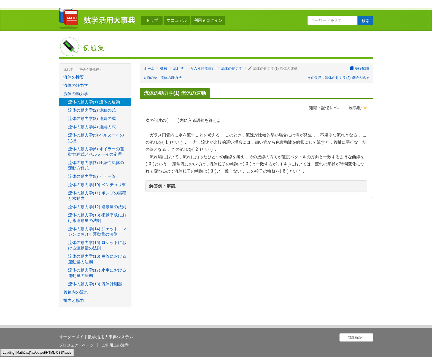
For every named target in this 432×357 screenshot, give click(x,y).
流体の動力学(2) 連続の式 (92, 110)
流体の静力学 (75, 85)
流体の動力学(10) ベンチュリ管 (97, 184)
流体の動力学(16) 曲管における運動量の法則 (97, 259)
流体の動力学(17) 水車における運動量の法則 (97, 273)
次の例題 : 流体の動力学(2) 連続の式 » (338, 78)
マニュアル (176, 20)
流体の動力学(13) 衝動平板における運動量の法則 (97, 218)
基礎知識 (359, 68)
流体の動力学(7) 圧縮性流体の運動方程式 (96, 165)
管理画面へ (356, 337)
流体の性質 (73, 77)
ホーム (149, 68)
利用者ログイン (208, 20)
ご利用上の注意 (115, 345)
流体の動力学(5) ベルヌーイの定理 (96, 138)
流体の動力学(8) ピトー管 (92, 176)
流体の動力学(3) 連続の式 (92, 118)
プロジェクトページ (76, 345)
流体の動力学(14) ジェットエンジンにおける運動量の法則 (97, 231)
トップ (152, 20)
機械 (163, 68)
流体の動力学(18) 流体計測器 (95, 283)
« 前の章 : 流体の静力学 (163, 78)
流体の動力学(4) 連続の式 (92, 126)
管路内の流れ (75, 292)
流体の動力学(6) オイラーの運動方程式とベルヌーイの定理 (96, 151)
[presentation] (173, 120)
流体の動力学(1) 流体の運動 (94, 102)
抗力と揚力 (73, 300)
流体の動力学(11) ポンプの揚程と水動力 (97, 195)
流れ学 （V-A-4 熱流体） (194, 68)
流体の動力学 (231, 68)
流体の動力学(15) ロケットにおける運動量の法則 (97, 245)
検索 (365, 20)
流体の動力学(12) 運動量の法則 (97, 206)
